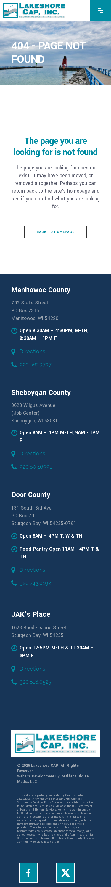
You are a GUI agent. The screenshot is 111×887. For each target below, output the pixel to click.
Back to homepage (55, 232)
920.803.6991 (36, 466)
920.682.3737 (36, 364)
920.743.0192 (35, 583)
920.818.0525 (35, 682)
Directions (32, 351)
